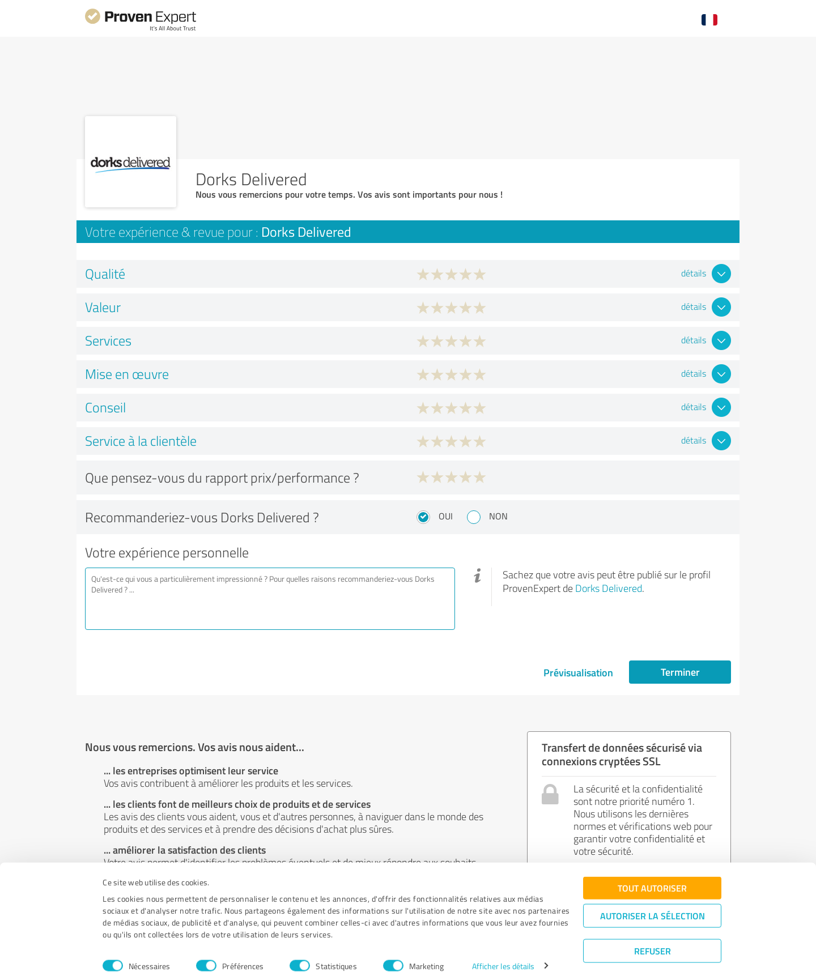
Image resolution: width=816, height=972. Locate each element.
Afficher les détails (503, 950)
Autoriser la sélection (652, 900)
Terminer (680, 671)
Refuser (652, 935)
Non (498, 516)
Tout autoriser (652, 872)
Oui (446, 516)
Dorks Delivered (608, 588)
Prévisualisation (578, 672)
